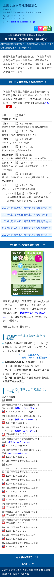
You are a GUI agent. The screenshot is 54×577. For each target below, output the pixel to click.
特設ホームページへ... (25, 408)
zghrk (23, 22)
